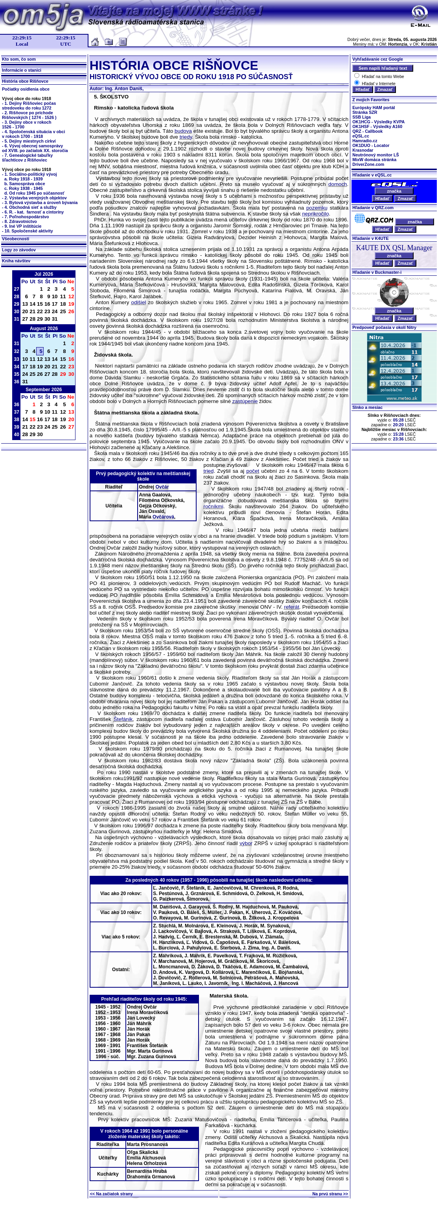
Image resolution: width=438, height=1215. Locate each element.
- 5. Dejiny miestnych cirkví (29, 141)
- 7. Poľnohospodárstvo (25, 216)
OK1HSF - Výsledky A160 (377, 126)
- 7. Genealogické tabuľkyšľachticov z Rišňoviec (27, 157)
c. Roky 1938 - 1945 (23, 188)
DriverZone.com (368, 164)
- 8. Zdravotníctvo (19, 221)
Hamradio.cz (364, 140)
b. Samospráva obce (24, 183)
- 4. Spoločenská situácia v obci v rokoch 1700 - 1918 (33, 134)
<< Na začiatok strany (111, 1193)
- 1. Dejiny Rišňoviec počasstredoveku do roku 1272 (29, 105)
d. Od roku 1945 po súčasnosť (34, 193)
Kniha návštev (16, 260)
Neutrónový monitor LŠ (375, 154)
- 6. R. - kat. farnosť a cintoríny (33, 212)
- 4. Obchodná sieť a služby (29, 207)
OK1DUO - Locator (370, 145)
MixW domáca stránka (374, 159)
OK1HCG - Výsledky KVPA (378, 121)
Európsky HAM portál (373, 107)
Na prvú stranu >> (330, 1193)
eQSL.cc (360, 136)
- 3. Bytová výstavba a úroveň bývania (40, 202)
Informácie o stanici (21, 70)
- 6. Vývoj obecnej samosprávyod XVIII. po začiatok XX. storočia (35, 148)
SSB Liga (361, 117)
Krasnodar (362, 150)
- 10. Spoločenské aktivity (27, 231)
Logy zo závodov (19, 249)
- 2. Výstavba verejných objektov (34, 197)
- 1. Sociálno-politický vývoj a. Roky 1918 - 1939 (29, 176)
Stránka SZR (364, 112)
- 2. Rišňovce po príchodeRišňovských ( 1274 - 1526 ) (29, 115)
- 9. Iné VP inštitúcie (21, 226)
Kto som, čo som (19, 59)
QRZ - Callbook (367, 131)
